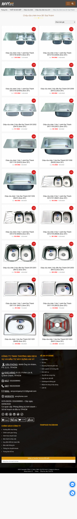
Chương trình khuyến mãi (50, 366)
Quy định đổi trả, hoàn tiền (11, 442)
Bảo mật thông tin (9, 445)
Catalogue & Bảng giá (48, 381)
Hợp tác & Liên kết (47, 378)
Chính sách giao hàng (10, 432)
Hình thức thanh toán (10, 436)
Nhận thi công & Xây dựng (50, 384)
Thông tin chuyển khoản (10, 448)
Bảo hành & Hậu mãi (9, 439)
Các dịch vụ (45, 372)
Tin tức (44, 362)
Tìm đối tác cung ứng (48, 375)
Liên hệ (44, 388)
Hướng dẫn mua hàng (10, 429)
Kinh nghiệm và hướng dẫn (50, 369)
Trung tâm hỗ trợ (8, 451)
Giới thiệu (45, 359)
